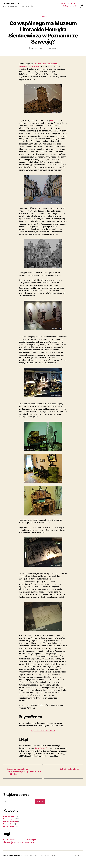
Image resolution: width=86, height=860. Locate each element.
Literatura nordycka (10, 821)
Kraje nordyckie (9, 819)
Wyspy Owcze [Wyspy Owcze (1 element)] (36, 842)
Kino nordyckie (8, 816)
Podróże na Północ (10, 826)
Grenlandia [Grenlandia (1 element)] (18, 840)
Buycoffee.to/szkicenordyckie (43, 730)
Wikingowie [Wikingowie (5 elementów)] (17, 842)
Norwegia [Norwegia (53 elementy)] (31, 839)
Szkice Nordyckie (11, 3)
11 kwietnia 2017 (52, 48)
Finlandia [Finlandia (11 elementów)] (12, 840)
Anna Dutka (65, 3)
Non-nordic (43, 17)
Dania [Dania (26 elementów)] (5, 840)
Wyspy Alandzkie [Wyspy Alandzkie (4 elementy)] (27, 842)
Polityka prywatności (69, 6)
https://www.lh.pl (42, 748)
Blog (58, 3)
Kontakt (73, 3)
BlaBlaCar (54, 120)
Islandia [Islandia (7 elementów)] (24, 840)
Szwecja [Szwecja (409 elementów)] (8, 842)
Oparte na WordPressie (48, 855)
